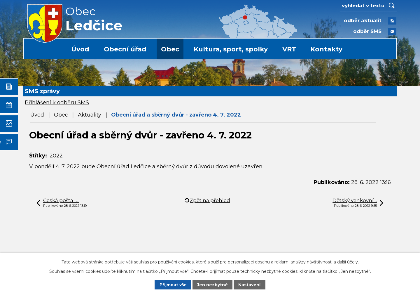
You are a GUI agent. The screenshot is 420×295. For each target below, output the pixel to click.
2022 (56, 155)
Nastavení (250, 284)
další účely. (348, 261)
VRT (289, 49)
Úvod (80, 49)
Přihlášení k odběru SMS (57, 102)
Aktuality (89, 115)
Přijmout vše (173, 284)
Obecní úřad (125, 49)
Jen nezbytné (212, 284)
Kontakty (326, 49)
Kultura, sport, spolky (231, 49)
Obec (170, 49)
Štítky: (38, 155)
